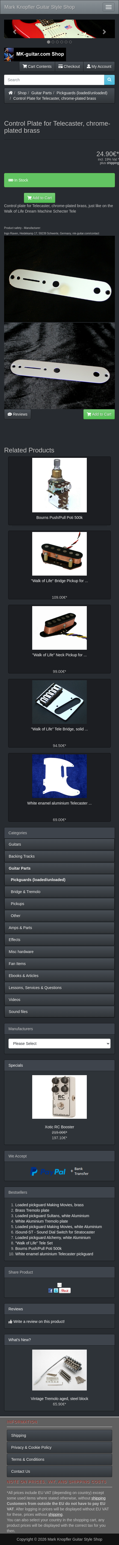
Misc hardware (21, 952)
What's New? (19, 1340)
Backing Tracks (22, 856)
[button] (12, 29)
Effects (14, 940)
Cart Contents (37, 66)
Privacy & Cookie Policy (31, 1447)
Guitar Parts (41, 93)
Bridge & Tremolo (24, 892)
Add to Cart (39, 198)
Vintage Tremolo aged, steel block (59, 1398)
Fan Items (17, 964)
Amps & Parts (20, 928)
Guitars (15, 844)
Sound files (18, 1011)
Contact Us (20, 1471)
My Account (99, 66)
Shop (22, 93)
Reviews (18, 414)
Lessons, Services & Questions (35, 987)
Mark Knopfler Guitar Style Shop (39, 7)
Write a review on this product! (39, 1321)
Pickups (16, 904)
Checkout (69, 66)
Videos (14, 999)
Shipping (18, 1435)
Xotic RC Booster (59, 1127)
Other (14, 916)
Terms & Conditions (27, 1459)
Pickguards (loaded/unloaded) (82, 93)
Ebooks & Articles (23, 975)
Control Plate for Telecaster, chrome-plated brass (54, 98)
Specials (15, 1065)
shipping (113, 163)
